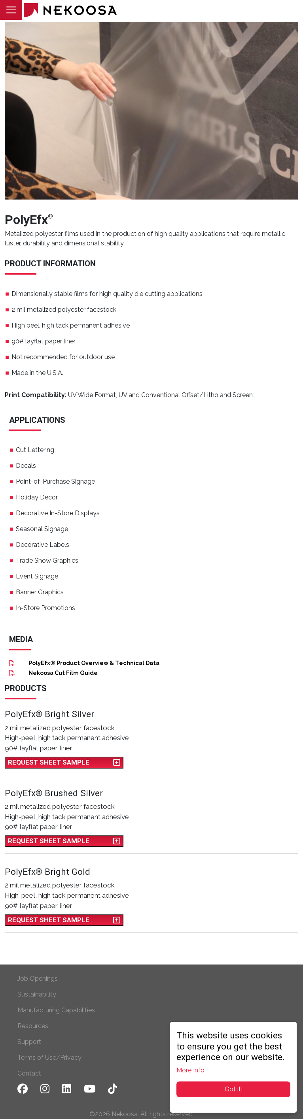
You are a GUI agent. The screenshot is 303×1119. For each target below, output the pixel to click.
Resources (32, 1026)
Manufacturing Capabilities (56, 1010)
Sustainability (36, 994)
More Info (190, 1070)
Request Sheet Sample (64, 762)
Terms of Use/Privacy (49, 1057)
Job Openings (37, 978)
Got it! (233, 1089)
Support (29, 1042)
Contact (29, 1073)
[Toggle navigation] (11, 10)
